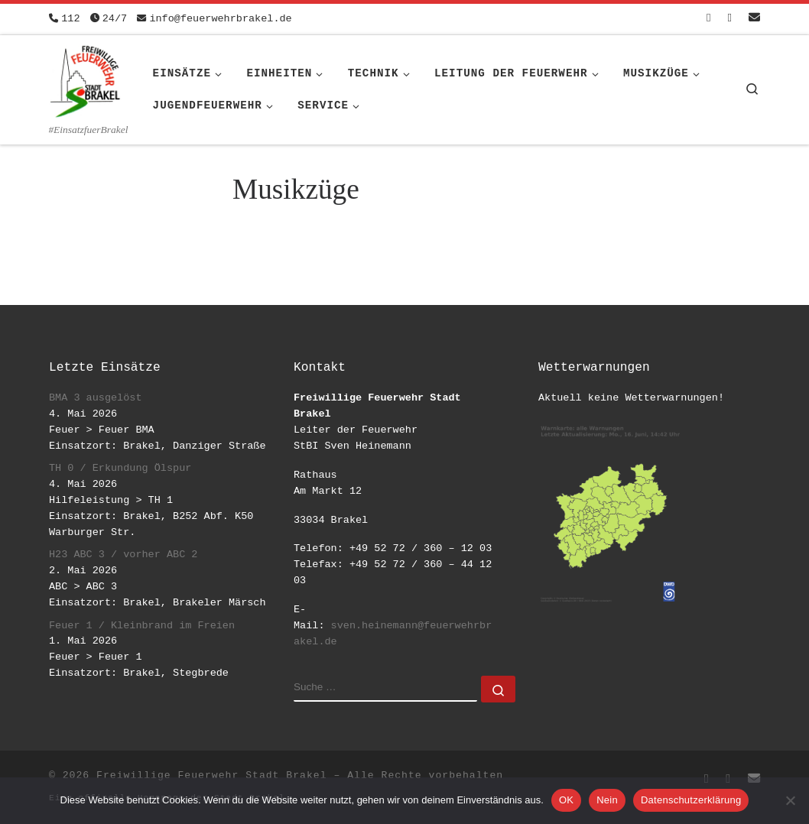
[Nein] (790, 800)
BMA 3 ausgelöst (95, 398)
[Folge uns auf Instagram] (730, 19)
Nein (607, 800)
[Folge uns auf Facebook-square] (708, 19)
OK (566, 800)
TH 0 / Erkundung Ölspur (120, 468)
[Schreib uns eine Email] (754, 19)
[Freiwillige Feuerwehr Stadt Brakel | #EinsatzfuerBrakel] (85, 78)
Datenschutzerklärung (691, 800)
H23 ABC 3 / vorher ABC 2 (123, 554)
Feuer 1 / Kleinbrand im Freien (142, 625)
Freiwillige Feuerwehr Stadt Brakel (211, 775)
